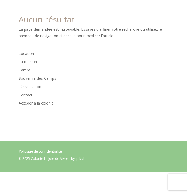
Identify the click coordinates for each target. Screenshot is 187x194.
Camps (25, 69)
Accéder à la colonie (36, 103)
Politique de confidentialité (40, 151)
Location (26, 53)
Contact (25, 95)
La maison (28, 61)
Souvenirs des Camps (37, 78)
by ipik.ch (78, 158)
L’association (30, 86)
